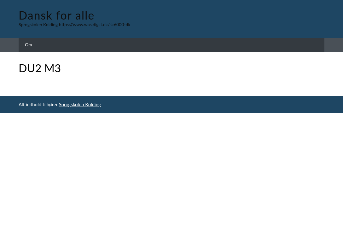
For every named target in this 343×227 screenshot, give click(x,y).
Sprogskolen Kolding (80, 104)
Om (28, 44)
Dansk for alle (57, 15)
